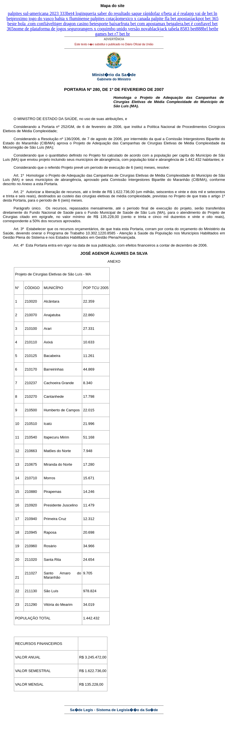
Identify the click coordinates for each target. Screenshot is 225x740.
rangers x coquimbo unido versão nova (114, 28)
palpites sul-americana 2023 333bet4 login (46, 13)
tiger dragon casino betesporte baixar (87, 23)
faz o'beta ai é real (170, 13)
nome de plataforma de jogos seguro (46, 28)
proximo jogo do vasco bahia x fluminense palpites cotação (65, 18)
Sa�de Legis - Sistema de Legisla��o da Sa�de (114, 710)
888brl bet (205, 28)
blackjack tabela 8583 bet (173, 28)
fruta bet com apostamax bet (146, 23)
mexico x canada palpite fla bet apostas (155, 18)
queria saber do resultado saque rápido (119, 13)
